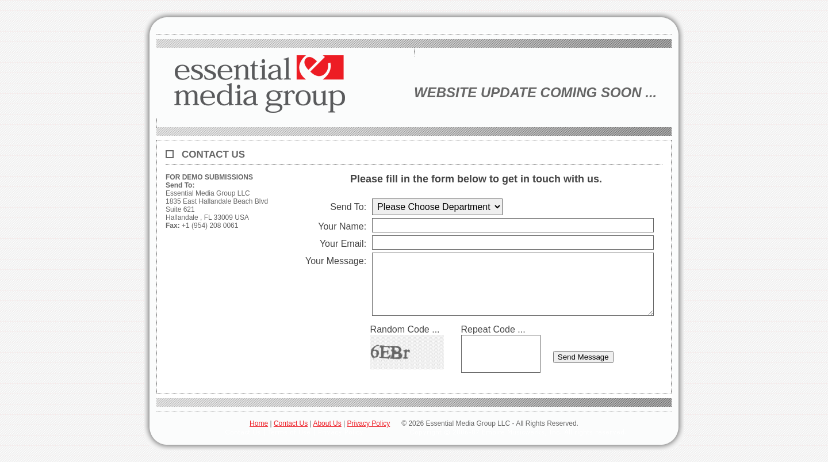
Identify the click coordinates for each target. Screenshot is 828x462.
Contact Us (291, 423)
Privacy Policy (368, 423)
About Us (327, 423)
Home (259, 423)
